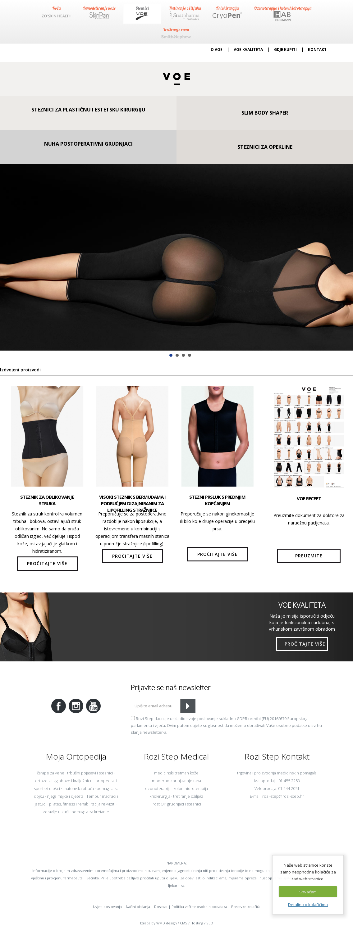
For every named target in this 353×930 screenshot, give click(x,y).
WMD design (166, 923)
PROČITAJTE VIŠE (47, 563)
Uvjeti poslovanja (107, 906)
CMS (183, 923)
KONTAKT (317, 49)
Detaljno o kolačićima (308, 904)
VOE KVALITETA (248, 49)
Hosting (196, 923)
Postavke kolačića (245, 906)
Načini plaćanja (138, 906)
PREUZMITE (309, 556)
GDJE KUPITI (285, 49)
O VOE (216, 49)
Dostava (160, 906)
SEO (209, 923)
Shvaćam (308, 892)
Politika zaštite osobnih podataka (199, 906)
